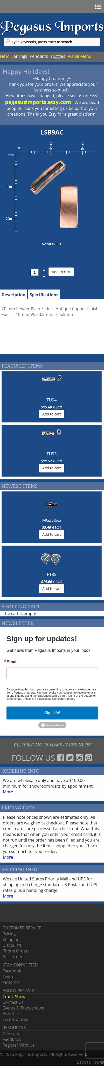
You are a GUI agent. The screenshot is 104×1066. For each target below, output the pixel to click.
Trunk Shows (15, 996)
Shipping (11, 939)
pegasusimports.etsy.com (38, 101)
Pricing (9, 934)
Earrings (19, 56)
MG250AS (51, 520)
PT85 (52, 574)
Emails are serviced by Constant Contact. (49, 698)
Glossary (11, 1033)
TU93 (52, 454)
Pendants (39, 56)
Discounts (12, 945)
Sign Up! (52, 713)
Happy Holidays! (26, 71)
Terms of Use (15, 1019)
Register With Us (18, 1045)
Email (12, 662)
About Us (11, 1013)
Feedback (12, 1039)
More (8, 792)
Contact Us (13, 1002)
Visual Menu (79, 56)
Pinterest (11, 982)
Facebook (12, 971)
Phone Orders (16, 951)
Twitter (9, 976)
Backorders (13, 956)
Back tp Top (90, 1062)
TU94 (52, 400)
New (4, 56)
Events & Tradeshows (23, 1008)
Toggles (58, 56)
